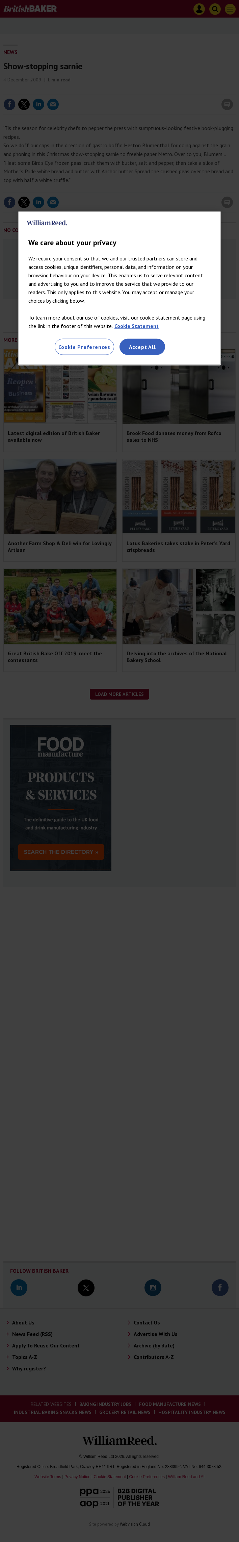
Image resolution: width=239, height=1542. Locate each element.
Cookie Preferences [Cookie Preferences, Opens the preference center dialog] (84, 346)
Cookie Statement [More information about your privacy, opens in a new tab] (136, 325)
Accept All (142, 346)
